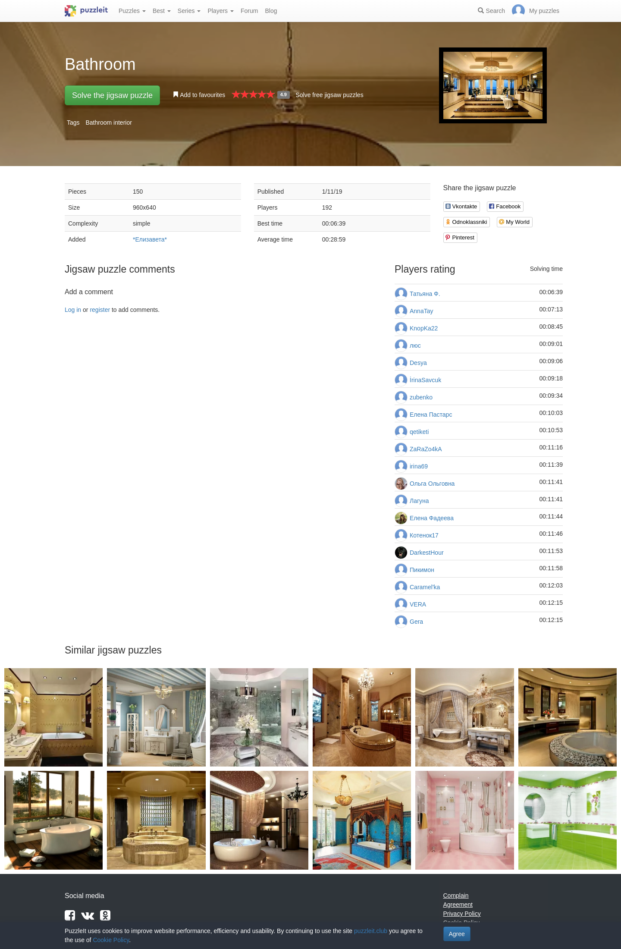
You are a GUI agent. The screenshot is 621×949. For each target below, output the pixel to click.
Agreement (458, 904)
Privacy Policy (462, 913)
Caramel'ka (425, 587)
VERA (418, 604)
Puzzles (132, 10)
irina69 (419, 466)
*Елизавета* (150, 239)
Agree (457, 933)
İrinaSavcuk (425, 380)
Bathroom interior (108, 122)
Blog (271, 10)
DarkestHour (427, 552)
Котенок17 (424, 535)
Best (162, 10)
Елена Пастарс (431, 414)
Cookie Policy (111, 939)
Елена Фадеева (432, 518)
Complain (456, 895)
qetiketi (419, 431)
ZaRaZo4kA (426, 449)
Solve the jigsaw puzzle (112, 95)
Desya (418, 362)
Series (189, 10)
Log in (73, 309)
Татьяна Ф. (425, 293)
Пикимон (422, 569)
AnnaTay (421, 311)
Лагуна (419, 500)
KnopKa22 (424, 328)
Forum (249, 10)
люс (415, 345)
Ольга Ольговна (432, 483)
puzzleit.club (370, 930)
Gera (416, 621)
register (100, 309)
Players (220, 10)
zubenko (421, 397)
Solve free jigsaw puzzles (329, 94)
